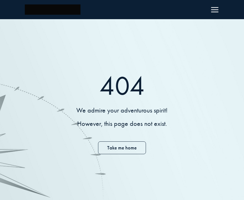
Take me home (122, 148)
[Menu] (214, 9)
